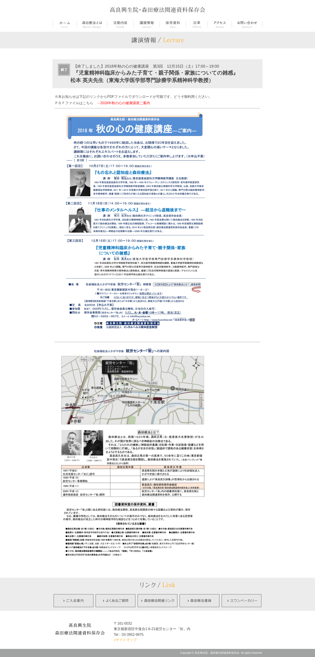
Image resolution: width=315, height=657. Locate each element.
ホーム (64, 24)
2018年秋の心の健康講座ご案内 (125, 103)
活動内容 (120, 24)
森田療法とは (92, 24)
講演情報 (146, 24)
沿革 (197, 24)
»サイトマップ (125, 640)
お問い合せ (247, 24)
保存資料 (173, 24)
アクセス (220, 24)
